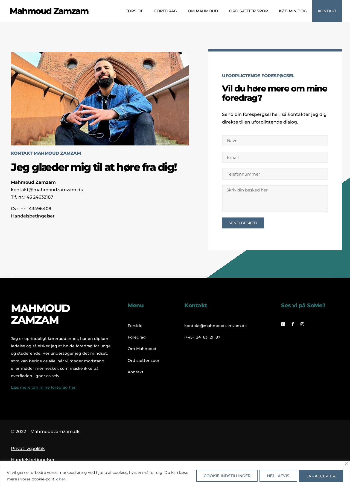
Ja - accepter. (320, 475)
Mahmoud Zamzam (49, 11)
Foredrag (165, 10)
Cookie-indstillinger (223, 475)
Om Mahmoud (203, 10)
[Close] (346, 463)
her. (72, 479)
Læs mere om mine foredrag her (43, 387)
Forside (134, 10)
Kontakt (327, 10)
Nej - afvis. (276, 475)
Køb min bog (293, 10)
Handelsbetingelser (33, 216)
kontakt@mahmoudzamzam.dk (47, 189)
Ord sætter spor (248, 10)
